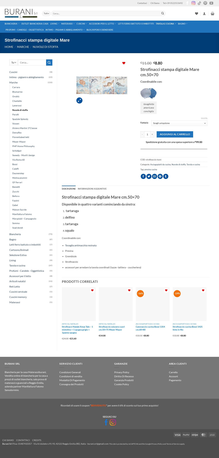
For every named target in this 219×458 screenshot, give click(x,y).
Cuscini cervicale (18, 291)
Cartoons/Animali (19, 249)
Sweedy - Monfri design (23, 155)
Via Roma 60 (18, 159)
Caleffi (15, 168)
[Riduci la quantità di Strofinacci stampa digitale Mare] (142, 134)
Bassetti (16, 187)
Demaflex (17, 132)
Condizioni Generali (70, 372)
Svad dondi (17, 227)
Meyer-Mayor (19, 141)
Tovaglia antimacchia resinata (80, 245)
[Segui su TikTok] (199, 3)
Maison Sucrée (19, 209)
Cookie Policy (121, 384)
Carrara (16, 87)
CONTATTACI (23, 440)
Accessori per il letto (102, 23)
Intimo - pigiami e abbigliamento (26, 77)
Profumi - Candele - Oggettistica (26, 270)
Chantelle (17, 101)
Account (173, 376)
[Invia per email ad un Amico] (154, 176)
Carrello (173, 372)
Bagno (183, 23)
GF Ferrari (17, 182)
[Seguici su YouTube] (211, 3)
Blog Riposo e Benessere (100, 30)
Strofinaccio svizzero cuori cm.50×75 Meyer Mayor (112, 328)
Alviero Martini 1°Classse (24, 128)
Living (54, 23)
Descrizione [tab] (69, 189)
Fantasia (144, 123)
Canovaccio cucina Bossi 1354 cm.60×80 (150, 328)
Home (9, 46)
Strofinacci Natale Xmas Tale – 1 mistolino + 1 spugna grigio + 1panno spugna (77, 329)
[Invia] (162, 13)
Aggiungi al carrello (175, 134)
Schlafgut (16, 150)
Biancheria (12, 23)
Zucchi (15, 191)
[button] (204, 13)
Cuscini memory (18, 296)
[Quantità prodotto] (147, 134)
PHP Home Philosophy (23, 146)
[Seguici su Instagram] (193, 3)
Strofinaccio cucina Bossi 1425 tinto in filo (187, 328)
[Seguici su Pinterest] (205, 3)
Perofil (15, 114)
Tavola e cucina (166, 23)
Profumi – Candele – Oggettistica (25, 30)
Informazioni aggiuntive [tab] (92, 189)
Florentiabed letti (20, 137)
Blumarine (17, 91)
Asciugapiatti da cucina (160, 164)
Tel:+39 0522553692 (173, 3)
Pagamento (175, 380)
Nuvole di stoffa (45, 46)
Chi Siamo (155, 3)
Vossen (15, 123)
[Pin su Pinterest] (160, 176)
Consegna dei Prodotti (71, 384)
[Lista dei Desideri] (196, 13)
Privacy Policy (121, 372)
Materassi (68, 23)
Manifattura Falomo (22, 214)
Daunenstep (18, 173)
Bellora (15, 196)
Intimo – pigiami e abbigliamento (65, 29)
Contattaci (142, 3)
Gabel (15, 205)
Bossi (14, 164)
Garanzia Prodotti (124, 380)
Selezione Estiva (17, 254)
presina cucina (150, 169)
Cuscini (82, 23)
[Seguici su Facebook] (187, 3)
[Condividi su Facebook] (143, 176)
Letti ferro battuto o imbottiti (136, 23)
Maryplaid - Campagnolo (24, 218)
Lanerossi (17, 105)
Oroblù (15, 96)
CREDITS (36, 440)
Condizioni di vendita (70, 376)
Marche (23, 46)
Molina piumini (19, 177)
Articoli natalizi (17, 281)
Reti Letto (14, 286)
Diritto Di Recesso (124, 376)
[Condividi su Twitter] (149, 176)
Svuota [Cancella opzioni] (204, 118)
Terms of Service (173, 444)
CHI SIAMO (8, 440)
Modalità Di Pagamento (72, 380)
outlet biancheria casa (34, 23)
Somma (15, 223)
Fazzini (15, 200)
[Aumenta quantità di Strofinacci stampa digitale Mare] (152, 134)
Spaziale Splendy (20, 119)
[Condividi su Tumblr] (165, 176)
